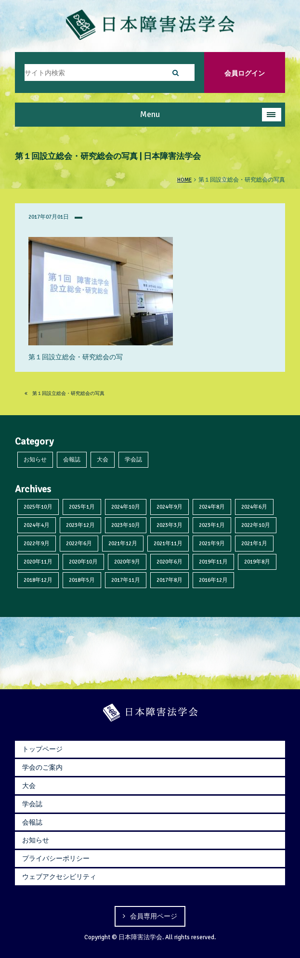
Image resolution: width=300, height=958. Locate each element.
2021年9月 (212, 543)
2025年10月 (38, 506)
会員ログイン (244, 73)
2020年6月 (170, 561)
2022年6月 (79, 543)
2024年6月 (254, 506)
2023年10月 (125, 525)
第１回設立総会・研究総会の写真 (64, 393)
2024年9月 (170, 506)
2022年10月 (255, 525)
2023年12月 (80, 525)
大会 (102, 459)
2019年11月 (213, 561)
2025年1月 (82, 506)
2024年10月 (125, 506)
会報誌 (71, 459)
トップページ (42, 749)
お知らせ (35, 459)
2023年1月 (212, 525)
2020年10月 (83, 561)
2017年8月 (170, 580)
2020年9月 (127, 561)
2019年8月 (257, 561)
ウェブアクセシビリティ (59, 876)
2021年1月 (254, 543)
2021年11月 (168, 543)
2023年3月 (170, 525)
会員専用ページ (153, 916)
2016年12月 (213, 580)
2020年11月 (38, 561)
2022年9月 (37, 543)
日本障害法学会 (140, 937)
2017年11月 (125, 580)
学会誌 (133, 459)
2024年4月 (37, 525)
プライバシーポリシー (56, 858)
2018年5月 (82, 580)
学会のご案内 (42, 767)
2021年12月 (122, 543)
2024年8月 (212, 506)
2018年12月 (38, 580)
